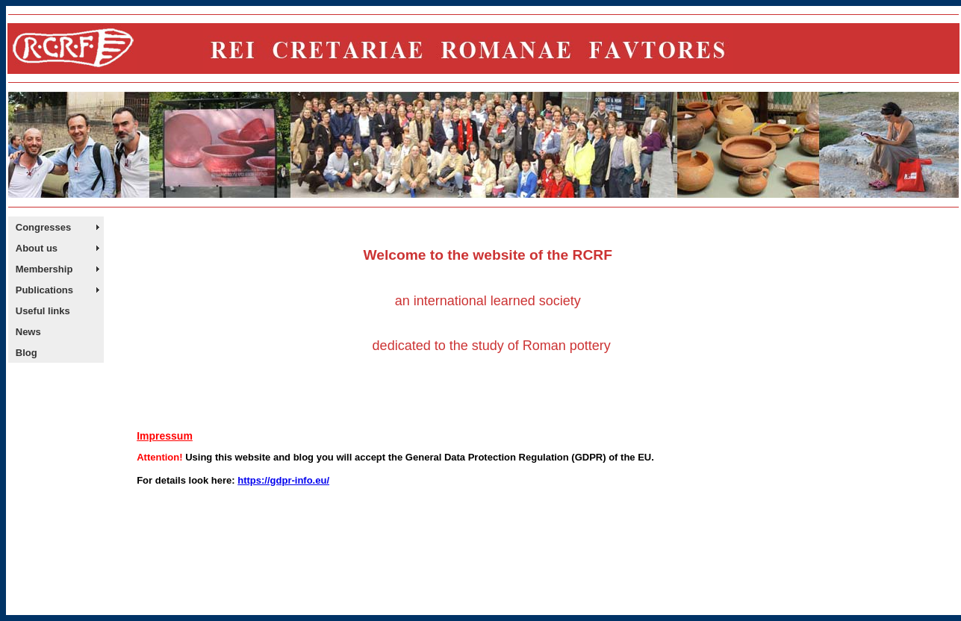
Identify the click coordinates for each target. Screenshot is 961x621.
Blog (26, 352)
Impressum (165, 436)
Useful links (43, 310)
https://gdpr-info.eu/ (283, 480)
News (28, 331)
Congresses (43, 227)
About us (36, 248)
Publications (44, 290)
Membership (44, 269)
